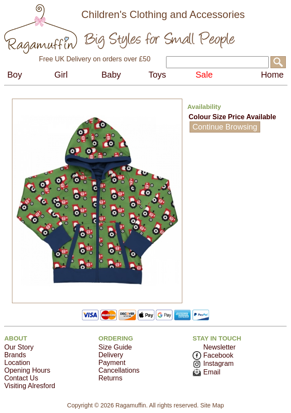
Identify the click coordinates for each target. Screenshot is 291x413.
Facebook (213, 355)
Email (206, 372)
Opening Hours (27, 370)
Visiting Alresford (29, 385)
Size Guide (115, 347)
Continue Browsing (225, 127)
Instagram (213, 363)
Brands (15, 355)
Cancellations (119, 370)
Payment (111, 362)
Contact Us (21, 378)
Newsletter (219, 347)
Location (17, 362)
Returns (110, 378)
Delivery (110, 355)
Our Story (18, 347)
